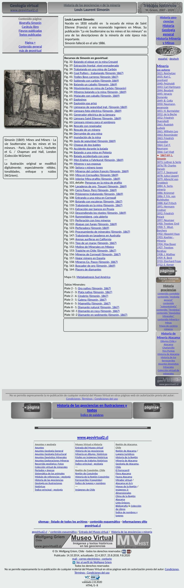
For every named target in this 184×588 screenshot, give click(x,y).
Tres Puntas (168, 350)
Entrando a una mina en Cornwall (95, 198)
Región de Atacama (126, 450)
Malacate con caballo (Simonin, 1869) (97, 96)
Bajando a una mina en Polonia (93, 152)
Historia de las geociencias (49, 480)
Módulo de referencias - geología (52, 476)
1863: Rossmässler (167, 134)
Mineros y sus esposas (87, 164)
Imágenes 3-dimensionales (123, 491)
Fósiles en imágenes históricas (91, 457)
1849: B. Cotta (165, 100)
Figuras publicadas (30, 31)
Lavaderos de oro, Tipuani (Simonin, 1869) (101, 186)
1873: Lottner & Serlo (169, 162)
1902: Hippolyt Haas (168, 234)
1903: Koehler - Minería (165, 239)
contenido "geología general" (168, 298)
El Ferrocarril (122, 470)
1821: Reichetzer (166, 73)
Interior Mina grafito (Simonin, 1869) (97, 179)
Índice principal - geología (49, 489)
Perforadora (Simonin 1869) (92, 228)
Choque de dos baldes (87, 145)
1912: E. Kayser (165, 264)
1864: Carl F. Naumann (164, 146)
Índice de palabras (92, 415)
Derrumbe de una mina (88, 133)
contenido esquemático (105, 522)
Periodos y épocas (44, 470)
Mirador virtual (124, 480)
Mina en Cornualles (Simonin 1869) (96, 175)
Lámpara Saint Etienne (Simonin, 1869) (97, 118)
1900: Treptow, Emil (168, 223)
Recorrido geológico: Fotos (49, 463)
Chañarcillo (168, 347)
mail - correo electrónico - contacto (92, 558)
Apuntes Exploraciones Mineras (52, 460)
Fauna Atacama (124, 476)
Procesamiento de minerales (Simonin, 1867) (102, 232)
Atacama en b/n (124, 483)
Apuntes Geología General (49, 450)
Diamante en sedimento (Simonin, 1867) (102, 315)
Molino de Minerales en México (94, 247)
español (163, 58)
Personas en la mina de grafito (103, 182)
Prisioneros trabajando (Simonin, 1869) (99, 194)
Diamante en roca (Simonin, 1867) (99, 311)
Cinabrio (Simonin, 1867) (93, 296)
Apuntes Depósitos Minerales (168, 365)
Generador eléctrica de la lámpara (94, 115)
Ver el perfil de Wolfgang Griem (92, 562)
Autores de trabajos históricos (91, 460)
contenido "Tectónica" (168, 309)
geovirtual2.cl (39, 532)
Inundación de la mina (87, 137)
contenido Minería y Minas (168, 321)
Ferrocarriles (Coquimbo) (88, 480)
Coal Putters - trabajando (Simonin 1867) (98, 73)
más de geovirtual (30, 51)
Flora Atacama (123, 473)
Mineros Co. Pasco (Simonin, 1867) (96, 262)
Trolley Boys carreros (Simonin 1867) (96, 77)
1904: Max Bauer (166, 244)
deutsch (174, 58)
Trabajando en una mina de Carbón (95, 69)
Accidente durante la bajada (91, 149)
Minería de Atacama (126, 460)
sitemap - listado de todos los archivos (62, 522)
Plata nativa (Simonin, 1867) (95, 292)
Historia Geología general (168, 29)
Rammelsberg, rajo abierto (91, 216)
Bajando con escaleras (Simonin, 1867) (98, 201)
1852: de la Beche (167, 114)
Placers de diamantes (88, 269)
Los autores (163, 70)
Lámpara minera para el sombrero (94, 122)
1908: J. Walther (166, 254)
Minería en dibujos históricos (91, 454)
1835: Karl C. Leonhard (164, 78)
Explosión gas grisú (85, 103)
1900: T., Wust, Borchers (165, 228)
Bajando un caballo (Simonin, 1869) (95, 84)
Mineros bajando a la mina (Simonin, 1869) (100, 92)
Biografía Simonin (30, 23)
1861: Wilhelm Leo (167, 131)
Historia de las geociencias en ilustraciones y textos (92, 407)
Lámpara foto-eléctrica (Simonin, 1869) (97, 111)
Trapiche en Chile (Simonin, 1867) (95, 250)
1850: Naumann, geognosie (166, 105)
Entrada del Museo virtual (89, 447)
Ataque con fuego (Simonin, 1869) (96, 224)
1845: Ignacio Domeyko (164, 95)
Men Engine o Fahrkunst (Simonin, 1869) (98, 160)
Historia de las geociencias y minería (131, 532)
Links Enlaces (123, 502)
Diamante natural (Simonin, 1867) (98, 307)
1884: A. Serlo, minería (165, 187)
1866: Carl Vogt (165, 152)
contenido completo (168, 293)
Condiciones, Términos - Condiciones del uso (92, 398)
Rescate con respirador (88, 126)
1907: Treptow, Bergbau (165, 249)
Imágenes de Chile (85, 489)
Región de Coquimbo (86, 473)
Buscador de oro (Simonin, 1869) (95, 266)
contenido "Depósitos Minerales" (168, 314)
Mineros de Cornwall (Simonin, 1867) (98, 254)
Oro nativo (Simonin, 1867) (94, 288)
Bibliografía (122, 505)
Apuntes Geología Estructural (50, 454)
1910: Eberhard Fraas (169, 261)
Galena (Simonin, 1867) (92, 300)
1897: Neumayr (165, 220)
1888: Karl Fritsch (166, 203)
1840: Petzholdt (166, 83)
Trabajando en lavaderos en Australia (97, 235)
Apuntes (39, 447)
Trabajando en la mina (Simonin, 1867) (98, 205)
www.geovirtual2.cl (92, 437)
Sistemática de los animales (50, 473)
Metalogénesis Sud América (93, 277)
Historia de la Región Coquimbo (92, 476)
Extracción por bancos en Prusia (94, 209)
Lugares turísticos (125, 454)
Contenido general (30, 47)
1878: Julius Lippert (168, 175)
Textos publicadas (30, 35)
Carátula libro (30, 27)
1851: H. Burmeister (168, 111)
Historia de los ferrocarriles (168, 359)
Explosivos (80, 99)
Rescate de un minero (87, 130)
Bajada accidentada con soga (91, 156)
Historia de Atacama (168, 354)
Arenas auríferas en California (93, 239)
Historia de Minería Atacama (168, 335)
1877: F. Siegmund (167, 172)
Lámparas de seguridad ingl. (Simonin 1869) (100, 107)
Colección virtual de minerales (168, 372)
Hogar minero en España (90, 258)
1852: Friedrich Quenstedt (165, 119)
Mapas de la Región (126, 486)
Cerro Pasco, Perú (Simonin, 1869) (96, 190)
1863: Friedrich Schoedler (165, 139)
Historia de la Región (127, 457)
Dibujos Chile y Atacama (168, 342)
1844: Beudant (165, 90)
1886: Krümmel (165, 193)
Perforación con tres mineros (93, 220)
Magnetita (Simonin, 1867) (94, 303)
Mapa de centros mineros (168, 327)
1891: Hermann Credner (165, 208)
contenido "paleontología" (168, 305)
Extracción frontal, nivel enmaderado (96, 65)
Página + (30, 43)
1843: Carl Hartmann (168, 87)
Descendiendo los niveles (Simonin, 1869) (100, 213)
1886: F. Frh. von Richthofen (166, 198)
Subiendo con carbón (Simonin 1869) (96, 81)
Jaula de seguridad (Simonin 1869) (95, 141)
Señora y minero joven (89, 167)
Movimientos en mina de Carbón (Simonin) (100, 88)
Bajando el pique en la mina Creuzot (96, 62)
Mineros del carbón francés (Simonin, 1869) (102, 171)
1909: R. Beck (164, 257)
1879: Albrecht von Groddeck (167, 180)
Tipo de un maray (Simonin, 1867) (95, 243)
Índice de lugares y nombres (90, 483)
